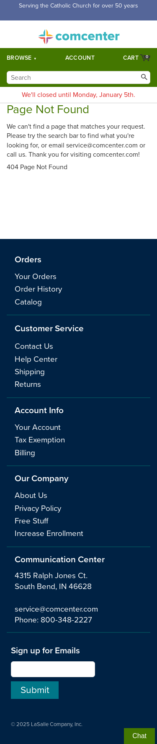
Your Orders (36, 276)
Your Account (38, 427)
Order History (38, 289)
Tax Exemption (40, 439)
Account (80, 57)
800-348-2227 (66, 620)
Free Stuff (31, 521)
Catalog (28, 302)
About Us (31, 495)
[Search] (78, 77)
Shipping (30, 371)
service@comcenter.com (56, 609)
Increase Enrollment (49, 533)
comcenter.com (79, 34)
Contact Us (34, 346)
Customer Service (49, 328)
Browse (19, 57)
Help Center (36, 359)
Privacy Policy (38, 508)
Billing (25, 452)
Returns (28, 384)
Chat (139, 735)
